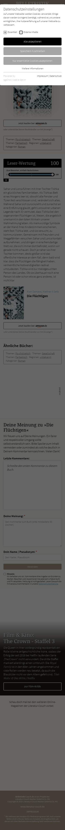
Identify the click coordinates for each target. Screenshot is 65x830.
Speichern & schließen (32, 51)
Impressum (42, 75)
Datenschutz (56, 75)
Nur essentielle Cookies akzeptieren (32, 60)
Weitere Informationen (32, 68)
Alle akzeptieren (33, 41)
